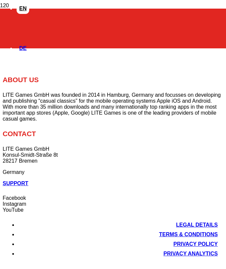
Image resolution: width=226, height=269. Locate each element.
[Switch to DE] (23, 47)
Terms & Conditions (188, 234)
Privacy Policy (196, 244)
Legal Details (197, 225)
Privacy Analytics (191, 253)
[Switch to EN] (23, 8)
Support (15, 183)
